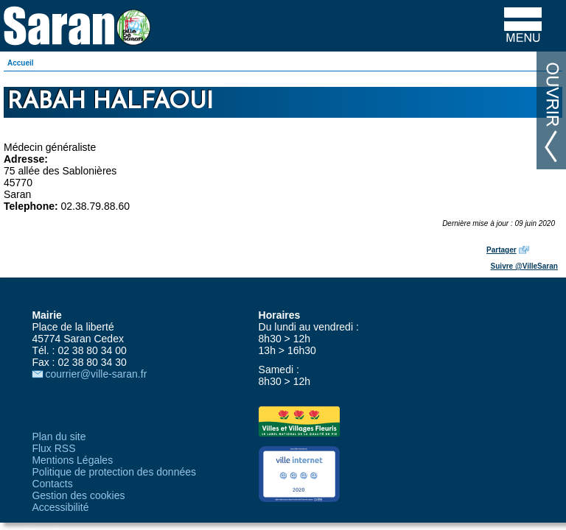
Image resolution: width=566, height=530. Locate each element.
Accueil (20, 63)
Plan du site (58, 436)
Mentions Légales (72, 460)
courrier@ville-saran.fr (96, 374)
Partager (501, 250)
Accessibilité (60, 507)
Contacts (52, 484)
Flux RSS (53, 448)
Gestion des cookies (78, 495)
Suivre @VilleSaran (524, 266)
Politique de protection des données (114, 472)
